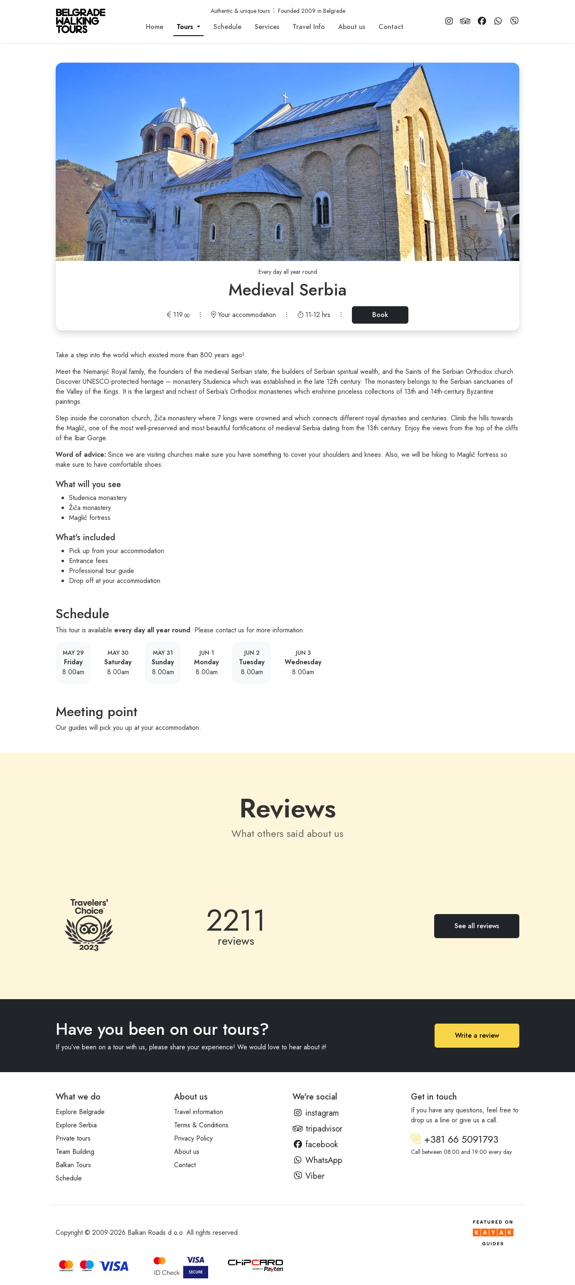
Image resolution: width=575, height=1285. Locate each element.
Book (380, 314)
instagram (315, 1113)
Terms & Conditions (201, 1125)
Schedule (227, 27)
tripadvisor (317, 1129)
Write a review (477, 1035)
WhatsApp (317, 1160)
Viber (308, 1176)
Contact (390, 27)
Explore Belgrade (80, 1112)
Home (154, 27)
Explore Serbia (76, 1125)
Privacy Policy (193, 1138)
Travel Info (308, 27)
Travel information (198, 1112)
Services (267, 27)
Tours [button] (186, 27)
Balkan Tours (73, 1165)
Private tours (73, 1138)
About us (351, 27)
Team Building (75, 1151)
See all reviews (477, 926)
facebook (315, 1145)
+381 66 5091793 (455, 1139)
